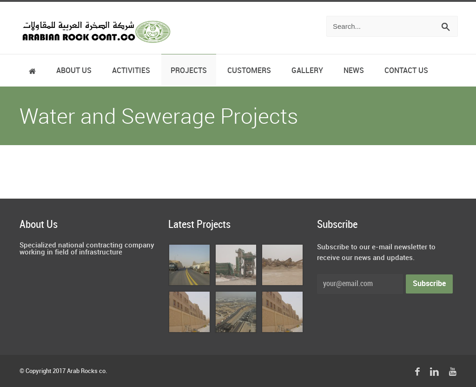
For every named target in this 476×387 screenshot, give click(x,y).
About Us (74, 71)
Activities (131, 71)
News (354, 71)
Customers (249, 71)
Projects (189, 71)
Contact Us (406, 71)
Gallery (307, 71)
